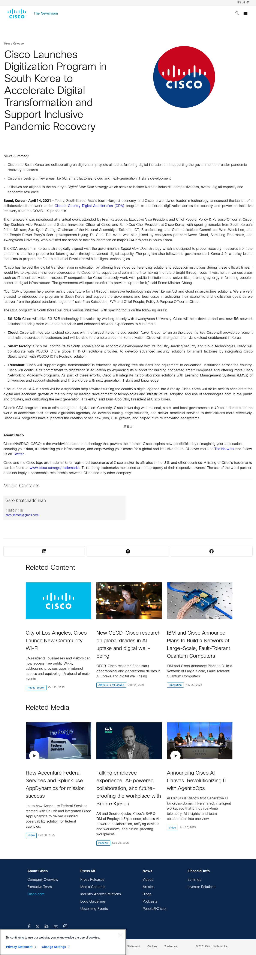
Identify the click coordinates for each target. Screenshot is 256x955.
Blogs (147, 894)
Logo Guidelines (93, 901)
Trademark (171, 946)
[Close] (120, 935)
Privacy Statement (19, 947)
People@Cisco (154, 908)
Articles (148, 887)
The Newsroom (46, 13)
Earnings (194, 879)
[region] (63, 942)
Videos (148, 879)
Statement (133, 946)
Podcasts (150, 901)
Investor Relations (201, 887)
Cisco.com (35, 894)
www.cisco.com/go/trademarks (54, 468)
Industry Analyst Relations (100, 894)
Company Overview (42, 879)
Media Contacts (92, 887)
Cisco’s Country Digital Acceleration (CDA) (89, 206)
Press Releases (92, 879)
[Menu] (245, 13)
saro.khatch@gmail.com (22, 515)
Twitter (18, 454)
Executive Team (39, 887)
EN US (243, 2)
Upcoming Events (94, 908)
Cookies (152, 946)
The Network (224, 449)
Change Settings (54, 947)
